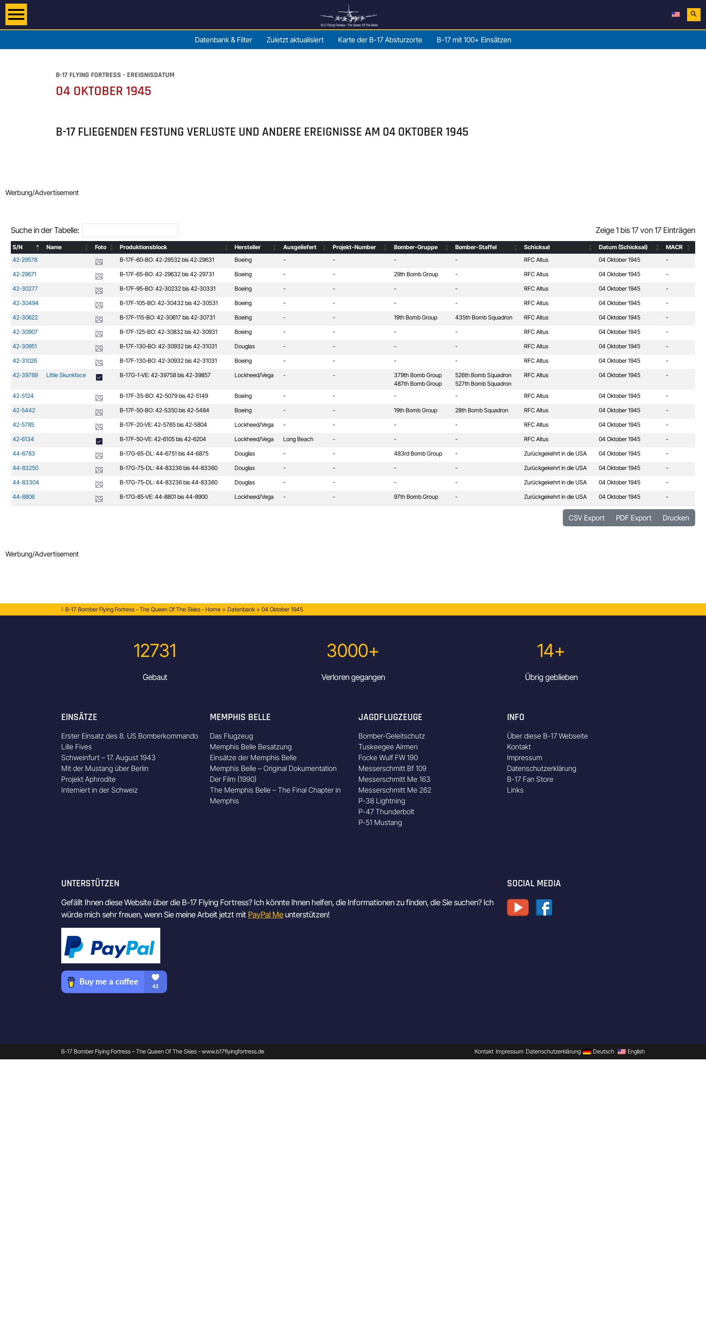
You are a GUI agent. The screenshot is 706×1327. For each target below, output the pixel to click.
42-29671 (24, 274)
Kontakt (519, 746)
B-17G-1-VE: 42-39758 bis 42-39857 (165, 375)
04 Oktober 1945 (619, 259)
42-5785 (23, 424)
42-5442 (24, 410)
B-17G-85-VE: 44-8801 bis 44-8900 (164, 496)
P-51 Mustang (380, 822)
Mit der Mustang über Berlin (105, 768)
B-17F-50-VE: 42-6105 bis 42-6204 (163, 439)
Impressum (524, 757)
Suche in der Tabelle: (45, 230)
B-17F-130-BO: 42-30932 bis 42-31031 (168, 346)
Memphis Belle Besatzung (251, 746)
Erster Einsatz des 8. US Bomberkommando (129, 735)
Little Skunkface (66, 375)
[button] (38, 247)
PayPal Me (265, 914)
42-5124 (23, 395)
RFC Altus (536, 259)
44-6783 (24, 453)
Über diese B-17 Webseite (547, 735)
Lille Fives (76, 746)
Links (515, 789)
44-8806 (24, 496)
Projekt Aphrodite (88, 779)
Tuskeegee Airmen (388, 746)
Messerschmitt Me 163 (394, 779)
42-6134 (23, 439)
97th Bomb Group (416, 496)
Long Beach (298, 439)
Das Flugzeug (231, 735)
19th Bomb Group (415, 317)
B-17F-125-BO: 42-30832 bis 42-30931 (168, 331)
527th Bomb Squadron (483, 383)
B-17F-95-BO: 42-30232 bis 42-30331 (168, 288)
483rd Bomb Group (418, 453)
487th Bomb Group (418, 383)
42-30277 (25, 288)
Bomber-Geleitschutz (391, 735)
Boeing (243, 259)
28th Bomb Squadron (481, 410)
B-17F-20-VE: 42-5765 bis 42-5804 (163, 424)
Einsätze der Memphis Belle (253, 757)
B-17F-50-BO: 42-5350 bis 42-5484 (164, 410)
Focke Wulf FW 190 (388, 757)
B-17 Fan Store (530, 779)
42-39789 (25, 375)
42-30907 (25, 331)
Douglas (245, 346)
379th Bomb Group (418, 375)
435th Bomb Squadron (483, 317)
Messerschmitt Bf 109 (392, 768)
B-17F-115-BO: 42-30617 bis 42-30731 (167, 317)
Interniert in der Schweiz (99, 789)
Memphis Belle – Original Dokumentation (273, 768)
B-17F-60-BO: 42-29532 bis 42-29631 (167, 259)
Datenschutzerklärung (541, 768)
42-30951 (25, 346)
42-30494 (26, 303)
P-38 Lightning (381, 800)
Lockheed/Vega (254, 375)
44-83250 (25, 468)
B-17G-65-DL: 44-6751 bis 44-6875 (164, 453)
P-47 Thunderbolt (386, 811)
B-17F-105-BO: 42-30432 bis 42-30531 (169, 303)
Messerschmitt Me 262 (394, 789)
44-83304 (26, 482)
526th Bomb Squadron (483, 375)
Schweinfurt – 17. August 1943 (108, 757)
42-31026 (25, 360)
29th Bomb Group (416, 274)
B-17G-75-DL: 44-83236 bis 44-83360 (168, 468)
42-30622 (25, 317)
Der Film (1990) (233, 779)
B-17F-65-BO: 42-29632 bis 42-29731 (167, 274)
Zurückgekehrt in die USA (555, 453)
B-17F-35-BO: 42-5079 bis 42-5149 (164, 395)
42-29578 (25, 259)
